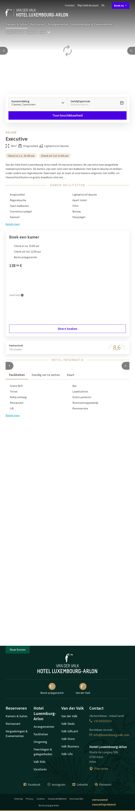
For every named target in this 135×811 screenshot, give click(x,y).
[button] (9, 366)
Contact (70, 5)
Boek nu (120, 5)
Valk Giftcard (69, 731)
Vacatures (40, 769)
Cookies (40, 798)
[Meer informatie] (22, 295)
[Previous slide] (4, 51)
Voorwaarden (76, 798)
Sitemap (18, 798)
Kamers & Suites (16, 24)
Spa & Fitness (14, 32)
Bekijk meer (13, 415)
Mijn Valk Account (88, 5)
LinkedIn (80, 784)
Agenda (31, 32)
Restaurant (37, 24)
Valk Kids (40, 762)
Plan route (98, 768)
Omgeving (40, 742)
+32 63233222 (100, 721)
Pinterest (103, 784)
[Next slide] (131, 51)
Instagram (56, 784)
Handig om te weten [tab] (46, 375)
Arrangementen (58, 24)
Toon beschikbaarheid (67, 115)
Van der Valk (83, 688)
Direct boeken (67, 329)
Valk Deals (68, 724)
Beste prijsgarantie (52, 688)
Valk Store (68, 739)
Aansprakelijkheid (57, 798)
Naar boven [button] (17, 649)
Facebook (32, 784)
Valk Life (67, 754)
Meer (45, 32)
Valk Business (70, 746)
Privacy (30, 798)
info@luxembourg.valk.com (109, 735)
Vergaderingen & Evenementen (91, 24)
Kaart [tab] (70, 375)
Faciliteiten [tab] (17, 375)
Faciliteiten (41, 734)
